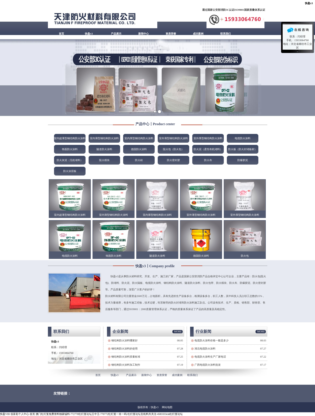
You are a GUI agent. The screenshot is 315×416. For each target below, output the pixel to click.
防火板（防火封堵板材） (242, 149)
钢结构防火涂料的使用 (124, 348)
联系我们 (225, 33)
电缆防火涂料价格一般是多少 (211, 340)
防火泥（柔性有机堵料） (208, 149)
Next (309, 77)
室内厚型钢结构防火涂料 (138, 138)
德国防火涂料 (139, 149)
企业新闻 (120, 331)
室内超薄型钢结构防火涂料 (70, 138)
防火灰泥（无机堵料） (70, 160)
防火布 (208, 160)
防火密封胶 (173, 160)
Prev (5, 77)
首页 (61, 33)
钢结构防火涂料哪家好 (124, 340)
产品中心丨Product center (155, 124)
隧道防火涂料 (104, 149)
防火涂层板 (69, 171)
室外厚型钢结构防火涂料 (208, 138)
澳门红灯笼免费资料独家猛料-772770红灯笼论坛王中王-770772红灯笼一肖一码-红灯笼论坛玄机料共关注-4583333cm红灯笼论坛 (109, 414)
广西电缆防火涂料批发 (207, 364)
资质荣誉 (171, 33)
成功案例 (198, 33)
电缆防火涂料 (242, 138)
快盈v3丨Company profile (155, 266)
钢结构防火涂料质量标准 (125, 356)
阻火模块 (104, 160)
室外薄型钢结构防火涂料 (173, 138)
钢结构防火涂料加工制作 (125, 364)
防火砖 (139, 160)
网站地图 (167, 407)
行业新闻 (203, 331)
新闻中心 (143, 33)
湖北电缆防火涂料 (204, 348)
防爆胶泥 (242, 160)
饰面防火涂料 (70, 149)
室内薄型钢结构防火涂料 (104, 138)
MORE (178, 331)
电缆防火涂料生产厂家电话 (210, 356)
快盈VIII (5, 414)
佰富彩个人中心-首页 (22, 414)
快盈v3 (309, 3)
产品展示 (116, 33)
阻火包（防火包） (173, 149)
